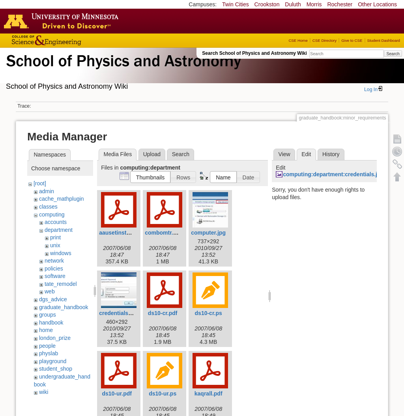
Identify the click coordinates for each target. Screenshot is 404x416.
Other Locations (377, 4)
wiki (43, 392)
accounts (56, 222)
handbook (51, 322)
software (55, 276)
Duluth (293, 4)
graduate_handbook (63, 307)
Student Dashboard (383, 40)
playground (52, 361)
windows (60, 253)
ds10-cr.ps (208, 313)
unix (55, 245)
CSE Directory (324, 40)
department (59, 230)
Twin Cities (235, 4)
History (331, 154)
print (55, 237)
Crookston (267, 4)
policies (54, 268)
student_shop (55, 369)
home (46, 330)
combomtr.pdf (163, 232)
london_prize (55, 338)
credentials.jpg (118, 313)
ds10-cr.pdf (163, 313)
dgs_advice (53, 299)
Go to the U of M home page (63, 21)
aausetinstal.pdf (120, 232)
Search (392, 53)
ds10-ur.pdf (116, 393)
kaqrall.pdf (209, 393)
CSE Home (297, 40)
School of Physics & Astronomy (122, 70)
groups (47, 315)
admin (46, 191)
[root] (40, 183)
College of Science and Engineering (71, 40)
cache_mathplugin (61, 199)
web (50, 291)
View (284, 154)
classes (48, 206)
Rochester (339, 4)
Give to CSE (351, 40)
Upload (152, 154)
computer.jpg (208, 232)
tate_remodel (61, 284)
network (54, 260)
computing (52, 214)
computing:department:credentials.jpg (333, 174)
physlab (48, 353)
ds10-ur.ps (162, 393)
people (47, 346)
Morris (314, 4)
